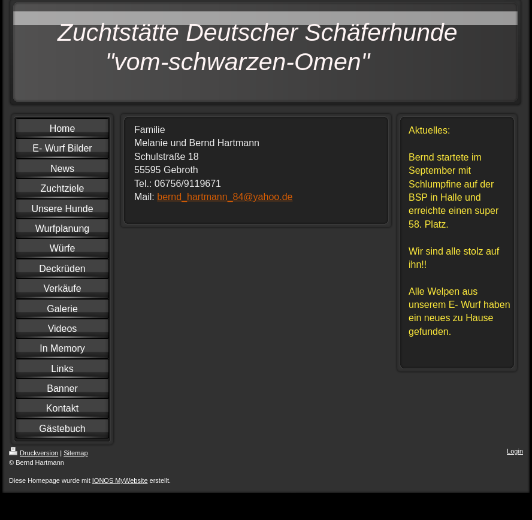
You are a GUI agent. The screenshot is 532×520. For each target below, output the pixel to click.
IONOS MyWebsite (120, 480)
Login (515, 451)
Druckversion (33, 452)
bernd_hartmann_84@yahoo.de (224, 197)
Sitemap (75, 452)
